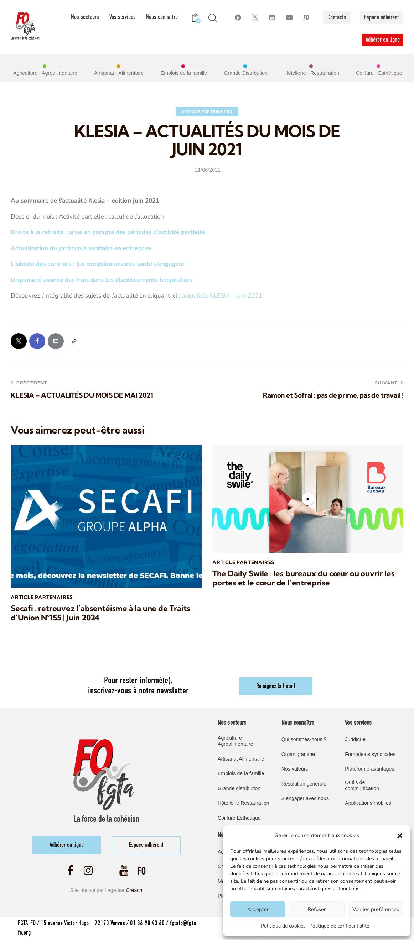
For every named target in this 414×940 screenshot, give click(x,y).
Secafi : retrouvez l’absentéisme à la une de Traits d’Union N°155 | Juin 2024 (100, 613)
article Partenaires (206, 111)
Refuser (316, 909)
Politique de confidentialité (339, 926)
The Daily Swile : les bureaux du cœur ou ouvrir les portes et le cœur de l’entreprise (303, 578)
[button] (399, 835)
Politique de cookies (283, 926)
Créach (134, 890)
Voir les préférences (375, 909)
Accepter (258, 909)
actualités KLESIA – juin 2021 (222, 296)
